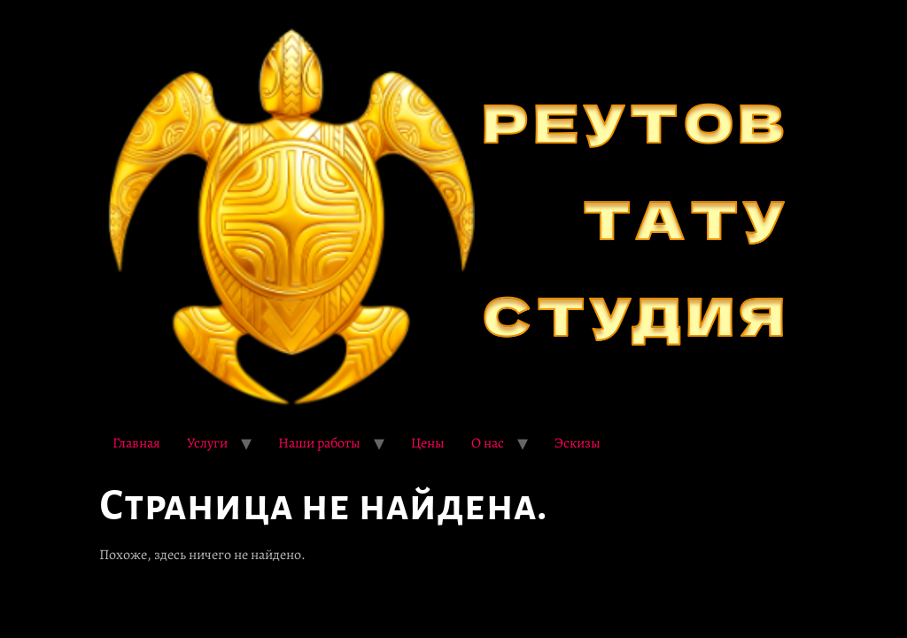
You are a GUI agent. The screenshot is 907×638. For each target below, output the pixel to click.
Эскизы (577, 443)
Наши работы (319, 443)
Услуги (207, 443)
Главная (136, 443)
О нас (487, 443)
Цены (428, 443)
